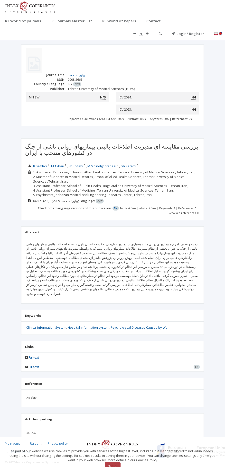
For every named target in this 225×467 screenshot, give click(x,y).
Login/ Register (188, 33)
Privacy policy (58, 443)
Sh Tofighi (76, 166)
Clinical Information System (46, 327)
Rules (34, 443)
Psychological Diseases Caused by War (140, 327)
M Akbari (58, 166)
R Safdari (40, 166)
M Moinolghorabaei (102, 166)
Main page (12, 443)
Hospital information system (88, 327)
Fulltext (33, 357)
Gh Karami (129, 166)
